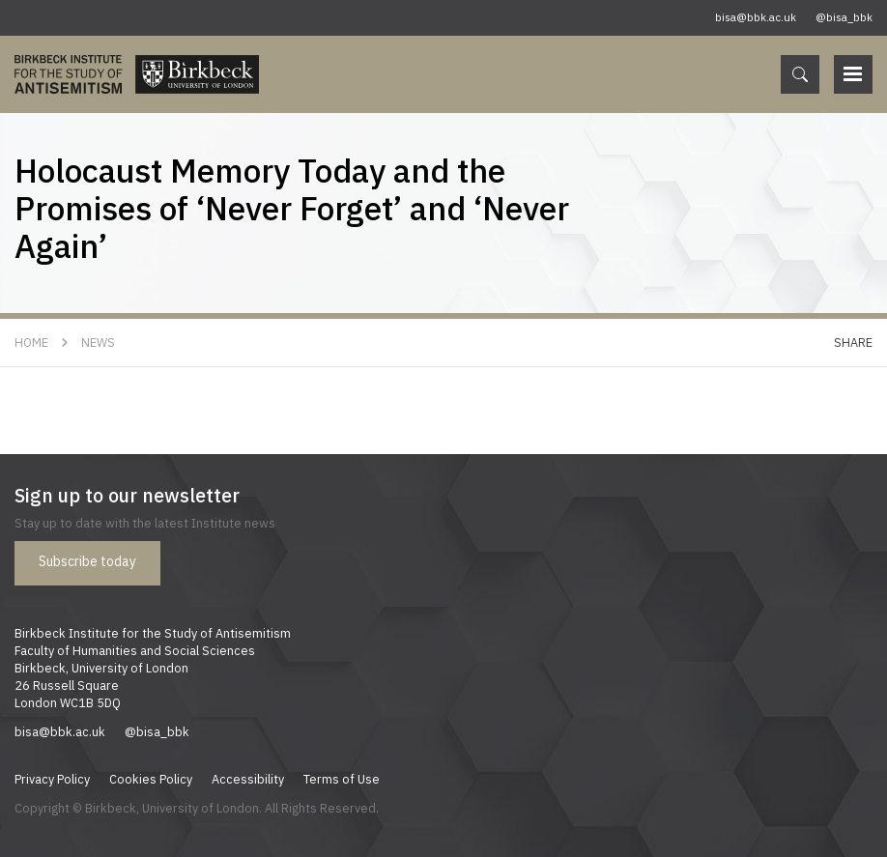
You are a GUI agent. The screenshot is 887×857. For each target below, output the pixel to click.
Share (853, 342)
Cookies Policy (150, 778)
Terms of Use (341, 778)
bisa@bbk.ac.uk (755, 17)
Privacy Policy (52, 778)
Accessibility (248, 778)
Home (31, 342)
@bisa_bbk (844, 17)
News (98, 342)
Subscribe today (87, 561)
